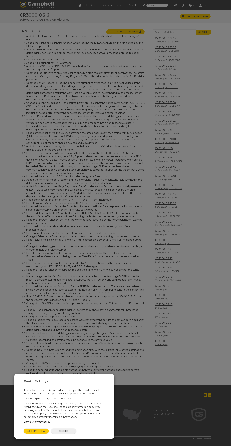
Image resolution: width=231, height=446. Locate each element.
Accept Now (36, 431)
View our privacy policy (37, 421)
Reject (64, 431)
